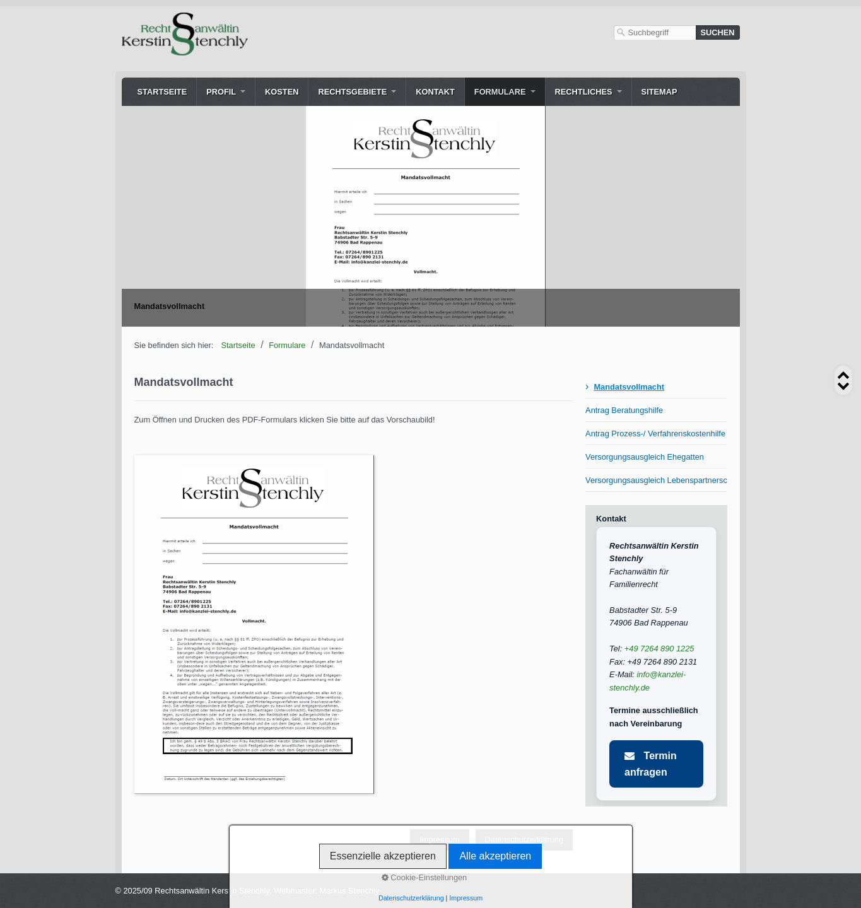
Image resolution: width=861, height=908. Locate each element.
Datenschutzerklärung (524, 839)
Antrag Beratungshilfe (624, 410)
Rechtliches (583, 91)
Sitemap (659, 91)
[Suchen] (718, 32)
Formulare (500, 91)
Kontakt (435, 91)
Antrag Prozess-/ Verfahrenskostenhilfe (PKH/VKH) (656, 433)
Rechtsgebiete (352, 91)
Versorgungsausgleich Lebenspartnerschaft (656, 480)
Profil (221, 91)
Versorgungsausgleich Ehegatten (644, 457)
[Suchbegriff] (655, 32)
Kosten (281, 91)
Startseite (162, 91)
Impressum (439, 839)
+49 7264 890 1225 (659, 648)
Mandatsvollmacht (629, 387)
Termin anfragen (650, 763)
